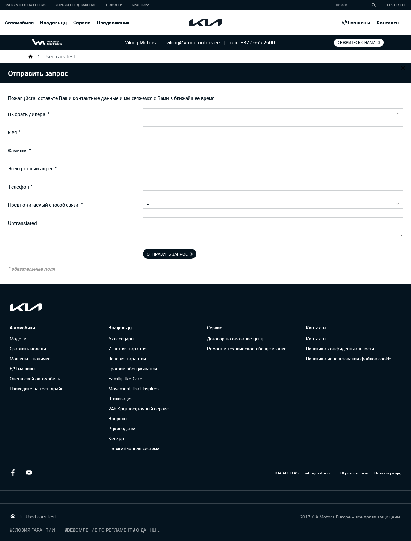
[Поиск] (373, 4)
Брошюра (140, 5)
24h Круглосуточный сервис (139, 408)
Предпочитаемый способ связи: (44, 205)
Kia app (116, 438)
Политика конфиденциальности (340, 348)
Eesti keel (396, 5)
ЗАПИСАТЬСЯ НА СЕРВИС (25, 5)
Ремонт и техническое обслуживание (247, 348)
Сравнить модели (28, 348)
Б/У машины (355, 22)
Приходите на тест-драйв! (37, 388)
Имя (12, 132)
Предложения (113, 22)
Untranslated (22, 223)
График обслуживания (133, 368)
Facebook (13, 472)
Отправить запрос (167, 254)
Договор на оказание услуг (236, 338)
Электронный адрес (30, 168)
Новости (114, 5)
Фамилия (18, 150)
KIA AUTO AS (287, 473)
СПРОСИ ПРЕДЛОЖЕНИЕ (76, 5)
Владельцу (53, 22)
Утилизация (121, 398)
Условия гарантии (127, 358)
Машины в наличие (30, 358)
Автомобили (19, 22)
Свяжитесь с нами (356, 42)
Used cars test (59, 56)
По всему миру (387, 473)
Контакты (388, 22)
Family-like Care (125, 378)
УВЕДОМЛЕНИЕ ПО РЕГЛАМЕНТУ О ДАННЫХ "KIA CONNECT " (113, 530)
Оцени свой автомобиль (35, 378)
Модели (18, 338)
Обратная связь (354, 473)
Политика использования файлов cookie (348, 358)
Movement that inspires (134, 388)
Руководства (122, 428)
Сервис (81, 22)
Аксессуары (121, 338)
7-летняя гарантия (128, 348)
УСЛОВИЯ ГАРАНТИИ (32, 530)
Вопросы (118, 418)
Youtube (29, 472)
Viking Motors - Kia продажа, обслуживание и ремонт (30, 56)
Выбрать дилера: (27, 114)
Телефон (18, 187)
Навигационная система (134, 448)
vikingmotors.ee (319, 473)
